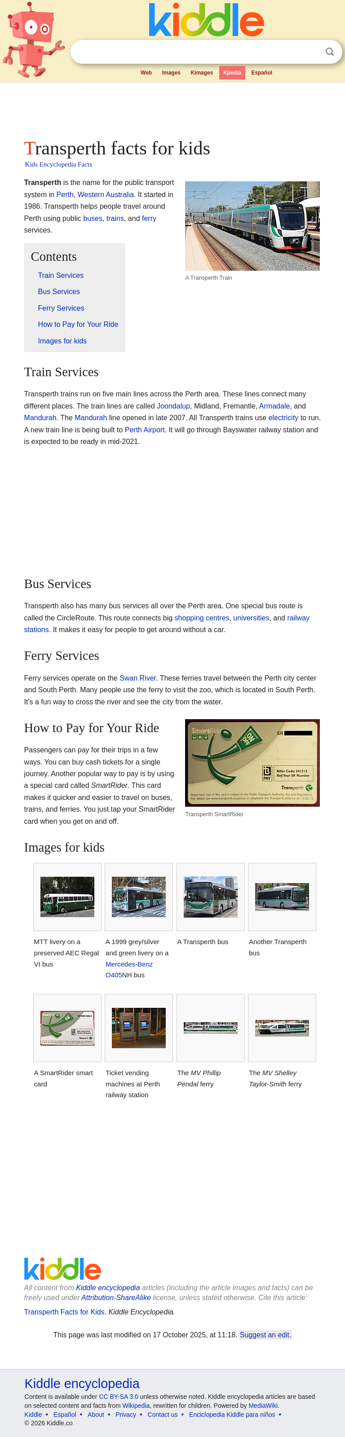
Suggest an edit (264, 1335)
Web (146, 73)
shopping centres (202, 618)
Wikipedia (136, 1405)
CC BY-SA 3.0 (118, 1396)
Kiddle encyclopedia (108, 1288)
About (96, 1414)
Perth (65, 194)
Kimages (201, 73)
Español (261, 73)
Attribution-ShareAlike (116, 1297)
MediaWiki (263, 1405)
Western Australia (106, 194)
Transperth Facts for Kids (64, 1312)
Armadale (274, 406)
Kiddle (33, 1414)
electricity (284, 418)
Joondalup (173, 406)
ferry (149, 218)
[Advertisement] (172, 107)
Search (330, 52)
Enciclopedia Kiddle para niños (232, 1414)
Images (171, 73)
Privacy (125, 1414)
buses (92, 218)
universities (251, 618)
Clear (311, 52)
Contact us (163, 1414)
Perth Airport (145, 430)
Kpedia (232, 73)
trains (115, 218)
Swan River (137, 678)
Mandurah (40, 418)
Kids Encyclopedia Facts (58, 164)
